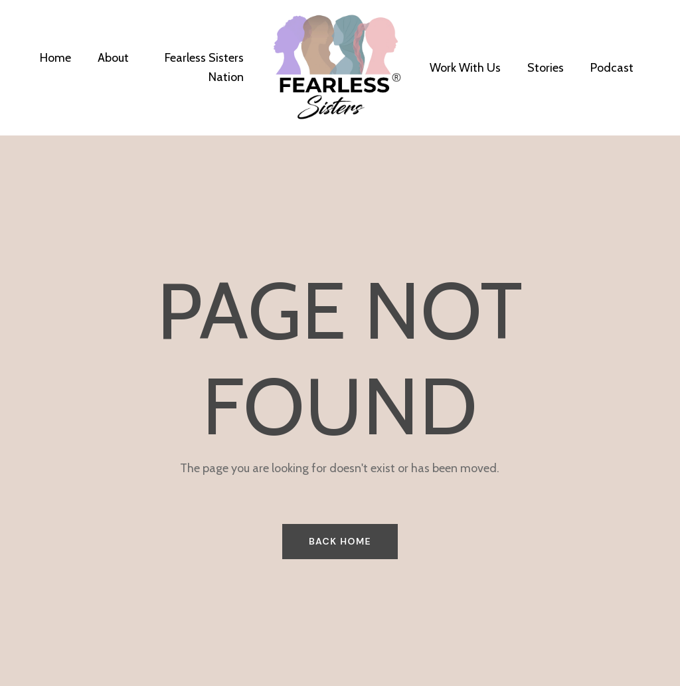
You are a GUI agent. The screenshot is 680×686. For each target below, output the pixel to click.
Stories (545, 67)
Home (55, 57)
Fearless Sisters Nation (204, 67)
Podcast (612, 67)
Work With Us (465, 67)
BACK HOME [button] (340, 541)
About (113, 57)
